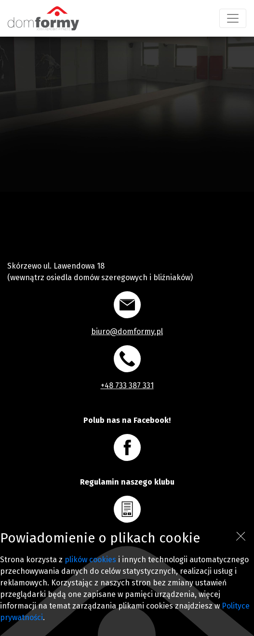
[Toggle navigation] (232, 18)
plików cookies (90, 559)
